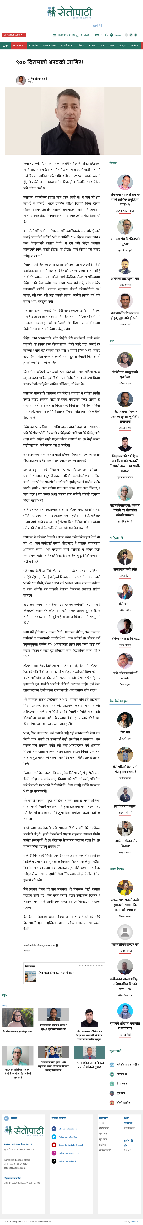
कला (102, 45)
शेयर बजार (104, 1134)
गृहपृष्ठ (101, 1123)
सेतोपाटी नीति (105, 1150)
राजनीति (33, 45)
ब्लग (112, 45)
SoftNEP (134, 1221)
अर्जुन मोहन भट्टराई (37, 79)
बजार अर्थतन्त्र (49, 45)
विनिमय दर (104, 1128)
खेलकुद (122, 45)
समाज (92, 45)
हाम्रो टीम (127, 1150)
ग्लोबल (134, 45)
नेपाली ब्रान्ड (67, 45)
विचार (81, 45)
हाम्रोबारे (102, 1145)
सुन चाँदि (103, 1139)
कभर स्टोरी (18, 45)
